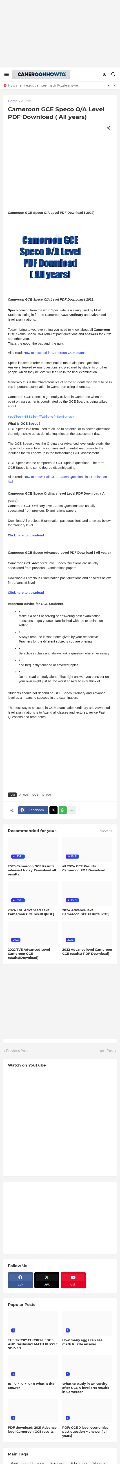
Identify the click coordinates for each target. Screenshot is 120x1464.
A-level (26, 101)
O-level (46, 794)
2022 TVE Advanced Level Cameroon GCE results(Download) (29, 953)
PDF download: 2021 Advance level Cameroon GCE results (32, 1429)
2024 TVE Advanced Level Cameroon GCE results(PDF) (31, 912)
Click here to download (26, 535)
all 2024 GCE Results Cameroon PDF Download (83, 868)
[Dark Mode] (105, 74)
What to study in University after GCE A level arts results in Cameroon (85, 1387)
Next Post (106, 1051)
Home (13, 101)
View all (106, 830)
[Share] (108, 128)
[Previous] (109, 85)
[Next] (114, 85)
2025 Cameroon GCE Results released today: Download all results (32, 870)
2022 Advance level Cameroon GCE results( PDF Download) (87, 951)
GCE (35, 794)
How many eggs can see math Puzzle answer (43, 85)
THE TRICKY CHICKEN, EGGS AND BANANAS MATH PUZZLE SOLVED (33, 1344)
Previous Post (17, 1051)
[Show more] (72, 810)
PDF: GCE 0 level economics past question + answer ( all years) (85, 1431)
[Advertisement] (60, 33)
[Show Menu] (6, 74)
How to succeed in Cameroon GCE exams (54, 353)
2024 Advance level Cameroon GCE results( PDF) (85, 912)
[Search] (114, 74)
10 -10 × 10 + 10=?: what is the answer (31, 1385)
